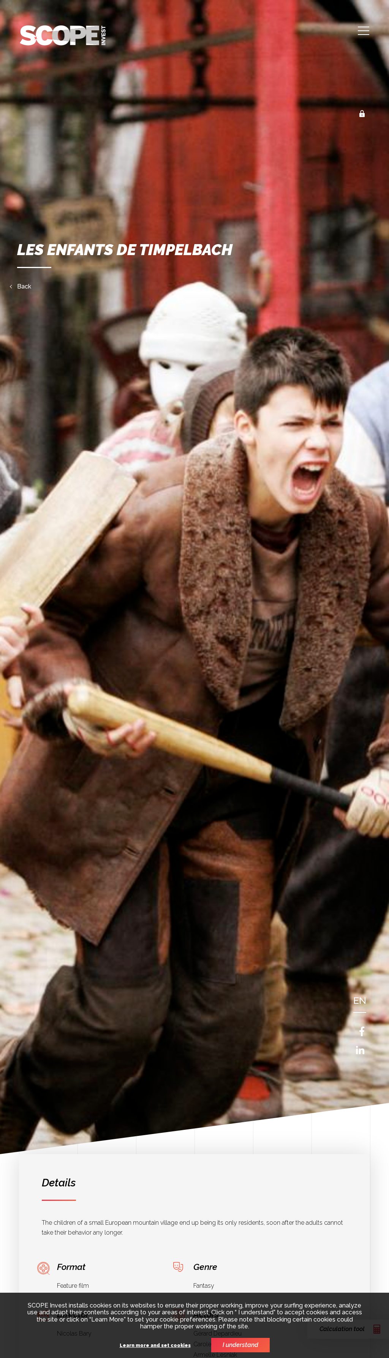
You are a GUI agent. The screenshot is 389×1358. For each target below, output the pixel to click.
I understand (240, 1345)
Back (24, 286)
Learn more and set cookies (155, 1345)
